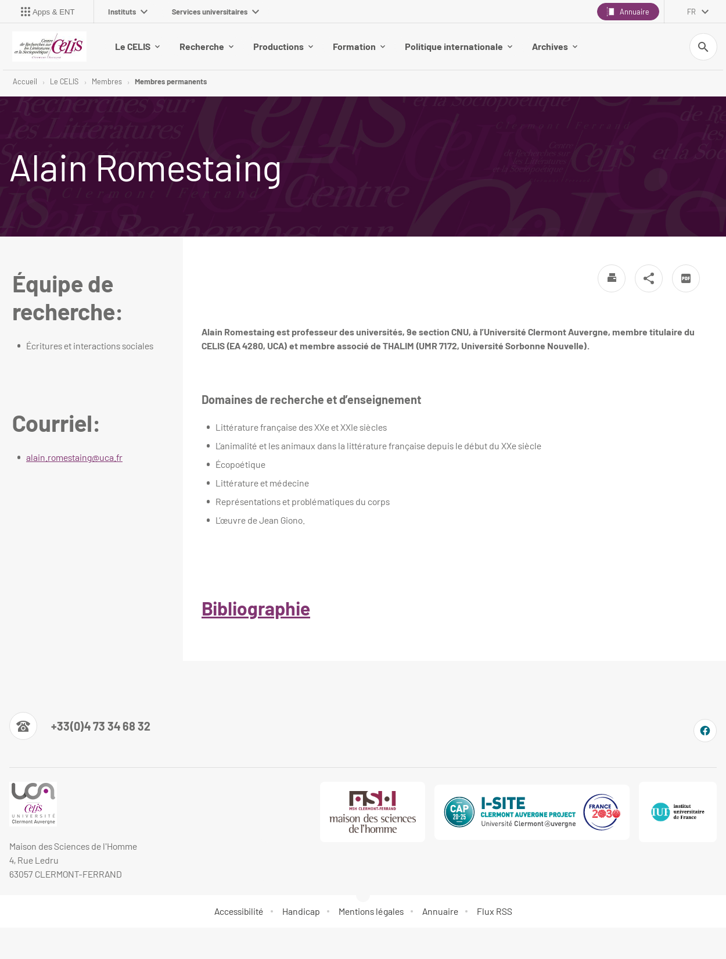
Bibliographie (256, 608)
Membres (107, 81)
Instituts (128, 11)
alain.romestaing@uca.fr (74, 457)
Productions (283, 46)
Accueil (25, 81)
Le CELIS (137, 46)
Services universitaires (215, 11)
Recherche (206, 46)
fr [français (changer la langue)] (691, 11)
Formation (359, 46)
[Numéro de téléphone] (79, 726)
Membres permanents (171, 81)
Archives (554, 46)
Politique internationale (458, 46)
